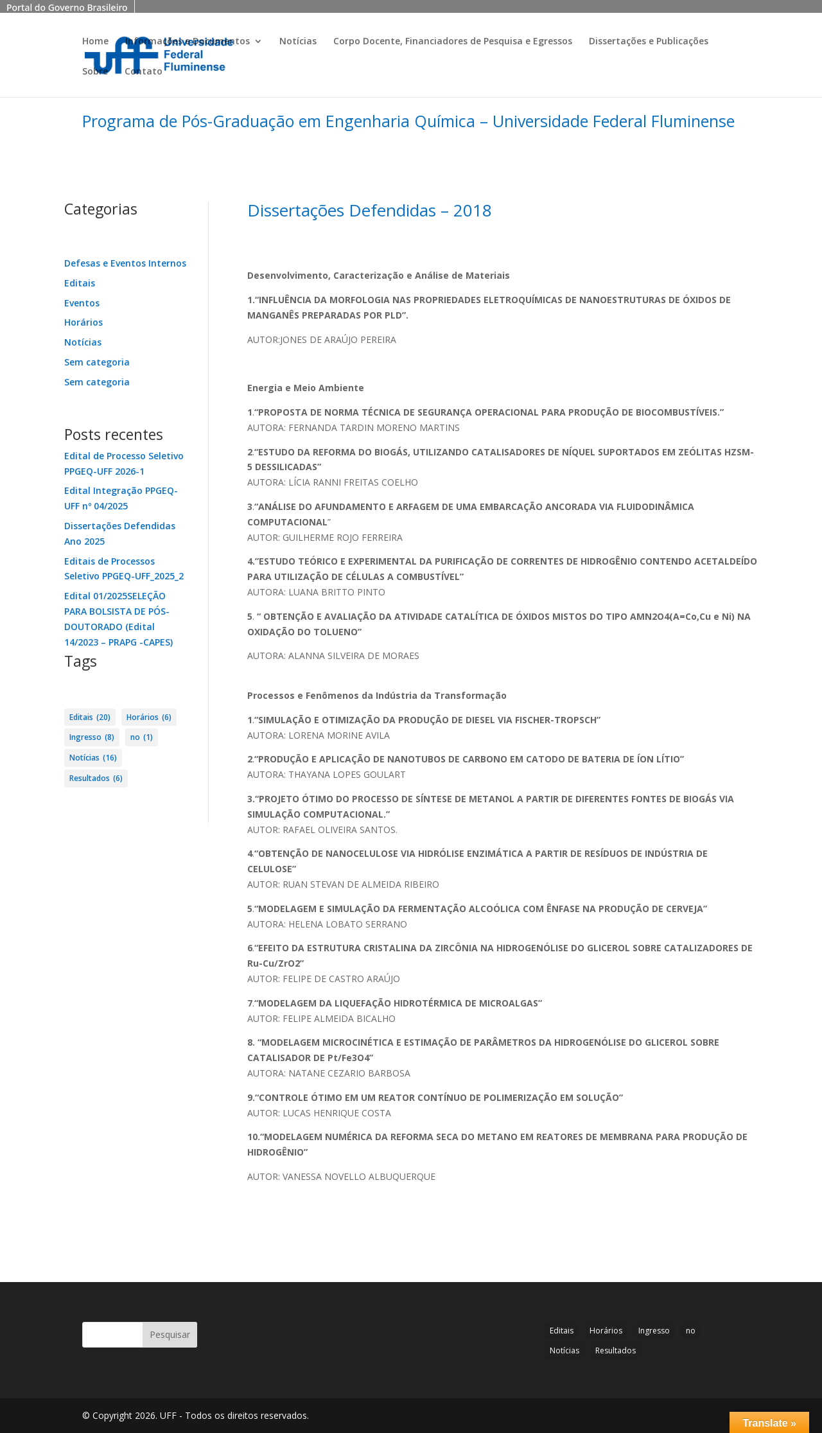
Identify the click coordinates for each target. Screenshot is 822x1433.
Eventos (82, 303)
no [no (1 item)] (141, 737)
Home (95, 42)
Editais (79, 283)
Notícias (298, 42)
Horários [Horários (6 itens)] (149, 717)
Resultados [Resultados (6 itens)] (96, 778)
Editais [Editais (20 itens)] (89, 717)
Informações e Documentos (187, 42)
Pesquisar (170, 1334)
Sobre (95, 72)
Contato (143, 72)
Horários (83, 322)
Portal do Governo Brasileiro (67, 7)
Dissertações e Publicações (648, 42)
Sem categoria (97, 362)
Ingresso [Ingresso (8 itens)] (91, 737)
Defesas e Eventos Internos (125, 263)
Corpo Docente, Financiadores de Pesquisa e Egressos (452, 42)
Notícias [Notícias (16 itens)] (93, 758)
